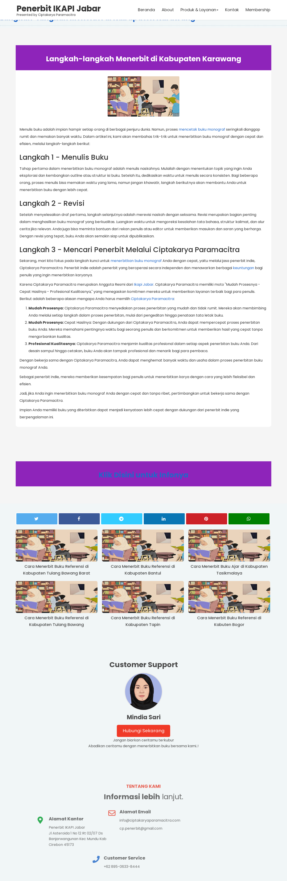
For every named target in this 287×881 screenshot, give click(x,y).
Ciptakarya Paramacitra (152, 299)
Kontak (232, 10)
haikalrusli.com (256, 874)
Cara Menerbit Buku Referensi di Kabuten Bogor (229, 621)
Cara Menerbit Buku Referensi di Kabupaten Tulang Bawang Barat (56, 570)
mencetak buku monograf (202, 129)
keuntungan (243, 268)
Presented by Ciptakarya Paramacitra (59, 10)
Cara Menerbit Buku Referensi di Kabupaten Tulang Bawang (56, 621)
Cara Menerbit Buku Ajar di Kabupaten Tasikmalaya (229, 570)
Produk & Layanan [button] (199, 10)
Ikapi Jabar (144, 284)
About (167, 10)
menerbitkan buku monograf (136, 261)
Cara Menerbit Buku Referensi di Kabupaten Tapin (143, 621)
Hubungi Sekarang (144, 731)
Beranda (146, 10)
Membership (257, 10)
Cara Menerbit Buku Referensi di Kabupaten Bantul (143, 570)
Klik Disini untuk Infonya (143, 475)
